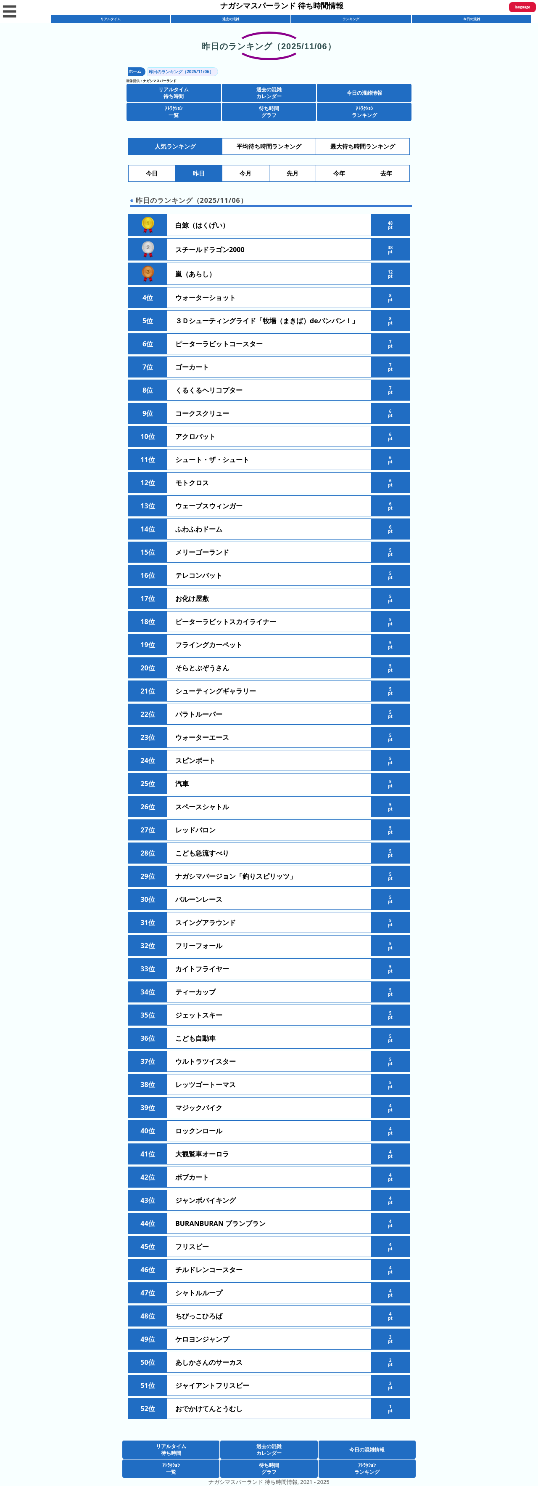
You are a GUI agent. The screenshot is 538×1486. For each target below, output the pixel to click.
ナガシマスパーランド (160, 80)
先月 (292, 173)
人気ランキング (175, 146)
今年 (339, 173)
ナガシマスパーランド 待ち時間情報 (281, 5)
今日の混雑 (471, 18)
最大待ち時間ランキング (362, 146)
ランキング (351, 18)
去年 (386, 173)
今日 (152, 173)
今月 (245, 173)
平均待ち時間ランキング (269, 146)
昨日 (199, 173)
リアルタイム (110, 18)
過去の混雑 (230, 18)
